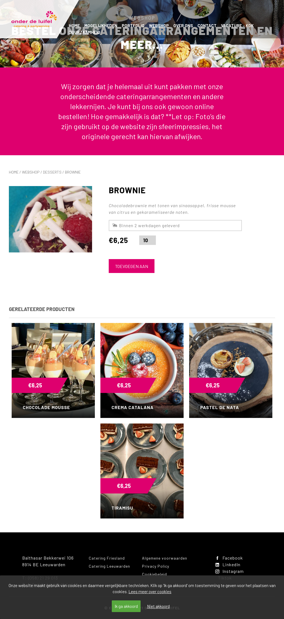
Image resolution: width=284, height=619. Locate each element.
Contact (207, 25)
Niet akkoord (158, 606)
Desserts (52, 172)
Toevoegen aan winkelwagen (131, 268)
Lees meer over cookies (149, 591)
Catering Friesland (107, 558)
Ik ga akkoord (126, 606)
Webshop (159, 25)
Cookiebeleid (154, 574)
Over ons (183, 25)
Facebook (229, 557)
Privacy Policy (155, 566)
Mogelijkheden (100, 25)
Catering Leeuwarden (109, 566)
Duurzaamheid (84, 32)
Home (74, 25)
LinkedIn (227, 564)
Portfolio (133, 25)
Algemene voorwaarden (164, 558)
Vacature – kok (237, 25)
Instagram (229, 571)
